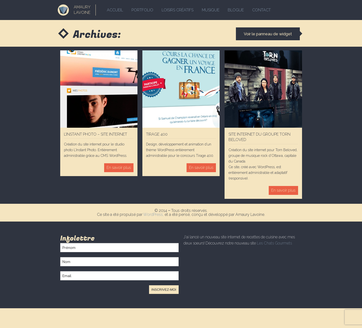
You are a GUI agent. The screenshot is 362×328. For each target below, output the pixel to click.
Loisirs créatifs (177, 10)
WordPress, (154, 214)
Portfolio (142, 10)
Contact (261, 10)
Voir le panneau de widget (268, 34)
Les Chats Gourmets (274, 243)
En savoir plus (119, 167)
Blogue (236, 10)
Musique (210, 10)
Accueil (115, 10)
